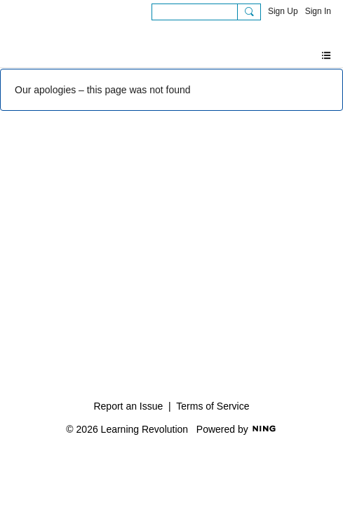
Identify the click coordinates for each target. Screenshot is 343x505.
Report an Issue (128, 406)
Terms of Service (212, 406)
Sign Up (283, 11)
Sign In (318, 11)
